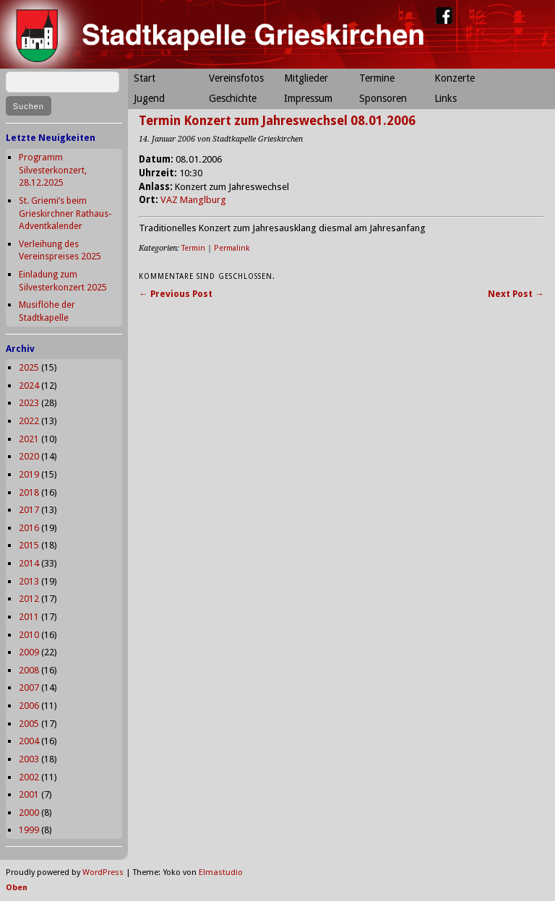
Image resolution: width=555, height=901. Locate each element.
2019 (29, 474)
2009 (29, 652)
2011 (29, 616)
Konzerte (454, 78)
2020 (29, 456)
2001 (29, 794)
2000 (29, 812)
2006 (29, 705)
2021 (29, 439)
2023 (29, 402)
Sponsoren (383, 98)
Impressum (308, 98)
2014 (29, 563)
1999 (29, 829)
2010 (29, 634)
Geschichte (233, 98)
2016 (29, 527)
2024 (29, 385)
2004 (29, 741)
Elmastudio (221, 872)
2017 (29, 509)
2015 (29, 545)
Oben (16, 887)
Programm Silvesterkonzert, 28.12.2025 (53, 170)
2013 (29, 581)
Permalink (231, 248)
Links (445, 98)
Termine (377, 78)
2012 (29, 598)
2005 (29, 723)
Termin (193, 248)
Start (144, 78)
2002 (29, 777)
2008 (29, 670)
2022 (29, 420)
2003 (29, 759)
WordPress (103, 872)
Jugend (149, 98)
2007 (29, 687)
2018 (29, 492)
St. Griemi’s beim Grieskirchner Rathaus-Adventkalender (65, 213)
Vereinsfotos (236, 78)
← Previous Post (175, 293)
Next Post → (516, 293)
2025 (29, 367)
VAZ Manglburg (193, 199)
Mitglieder (306, 78)
